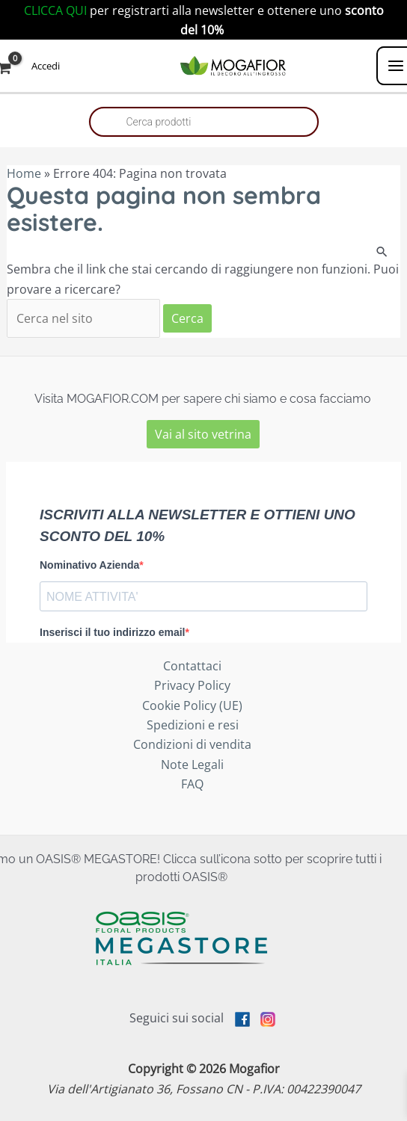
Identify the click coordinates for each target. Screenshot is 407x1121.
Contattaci (192, 666)
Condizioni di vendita (192, 744)
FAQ (192, 784)
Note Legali (192, 764)
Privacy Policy (192, 685)
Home (24, 173)
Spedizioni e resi (193, 725)
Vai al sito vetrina (203, 434)
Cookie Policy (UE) (192, 705)
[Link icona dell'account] (45, 65)
